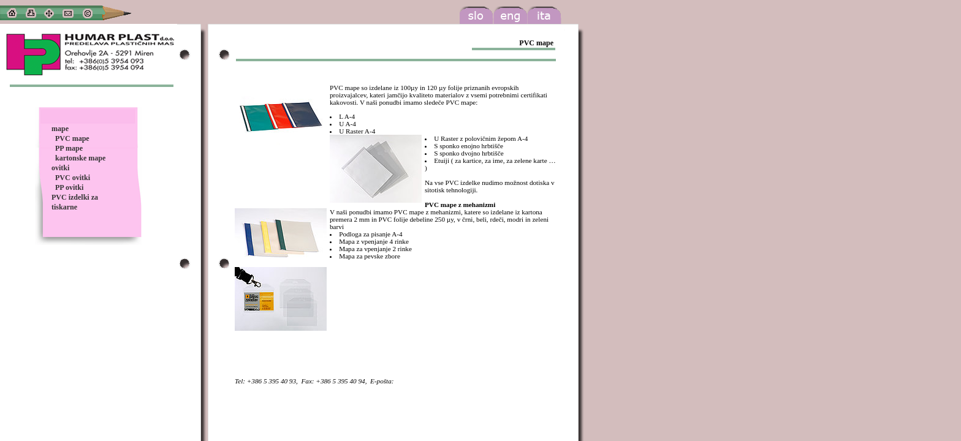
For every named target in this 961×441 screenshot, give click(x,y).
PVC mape (72, 138)
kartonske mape (80, 158)
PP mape (69, 148)
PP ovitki (69, 187)
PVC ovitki (72, 177)
